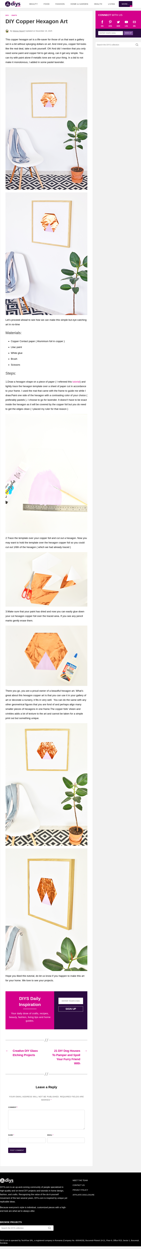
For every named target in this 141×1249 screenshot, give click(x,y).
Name (11, 1135)
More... (125, 4)
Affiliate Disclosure (83, 1195)
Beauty (33, 4)
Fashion (60, 4)
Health (98, 4)
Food (46, 4)
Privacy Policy (80, 1190)
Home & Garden (79, 4)
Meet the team (80, 1180)
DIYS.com (13, 4)
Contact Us (79, 1185)
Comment (13, 1107)
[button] (46, 128)
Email (50, 1135)
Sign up (71, 1008)
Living (111, 4)
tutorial (76, 381)
